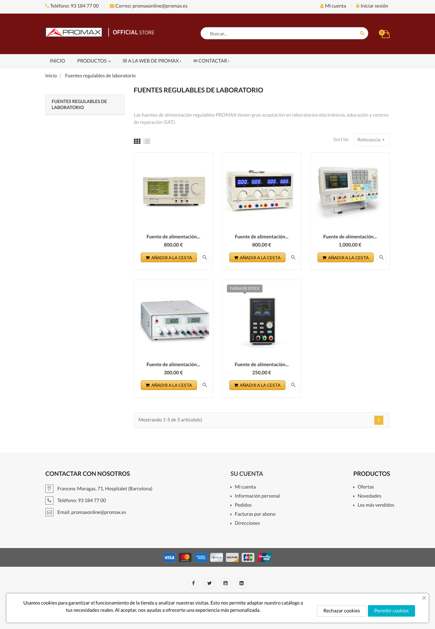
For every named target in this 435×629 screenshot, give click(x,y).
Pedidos (243, 505)
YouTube (225, 583)
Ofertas (366, 487)
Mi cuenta (245, 487)
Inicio (57, 61)
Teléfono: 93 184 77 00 (72, 6)
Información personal (257, 496)
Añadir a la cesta (169, 257)
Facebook (193, 583)
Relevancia (371, 140)
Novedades (369, 496)
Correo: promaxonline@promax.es (149, 6)
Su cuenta (246, 473)
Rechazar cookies (341, 611)
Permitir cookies (391, 611)
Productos (92, 61)
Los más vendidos (376, 505)
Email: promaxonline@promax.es (85, 512)
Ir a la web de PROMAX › (152, 61)
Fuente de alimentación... (173, 237)
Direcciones (247, 523)
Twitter (209, 583)
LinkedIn (241, 583)
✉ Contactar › (211, 61)
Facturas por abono (255, 514)
